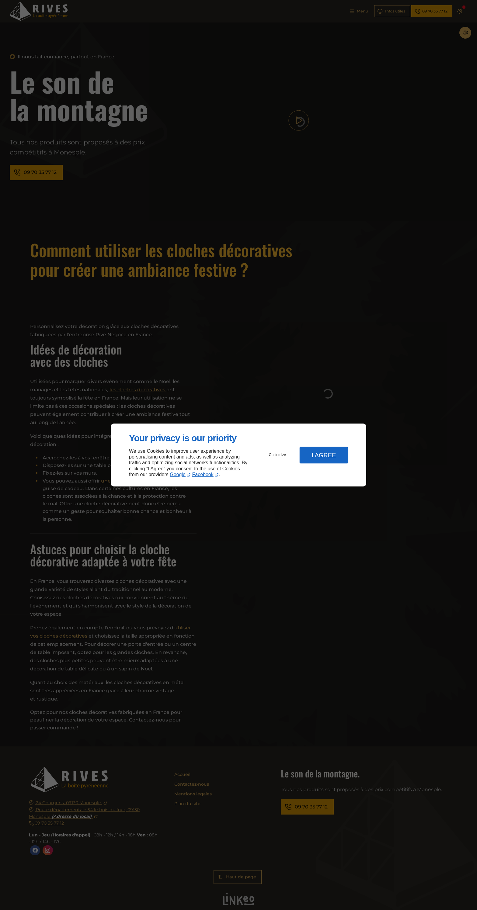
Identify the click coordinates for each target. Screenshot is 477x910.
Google (178, 474)
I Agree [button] (324, 455)
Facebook (203, 474)
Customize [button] (277, 455)
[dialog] (238, 455)
